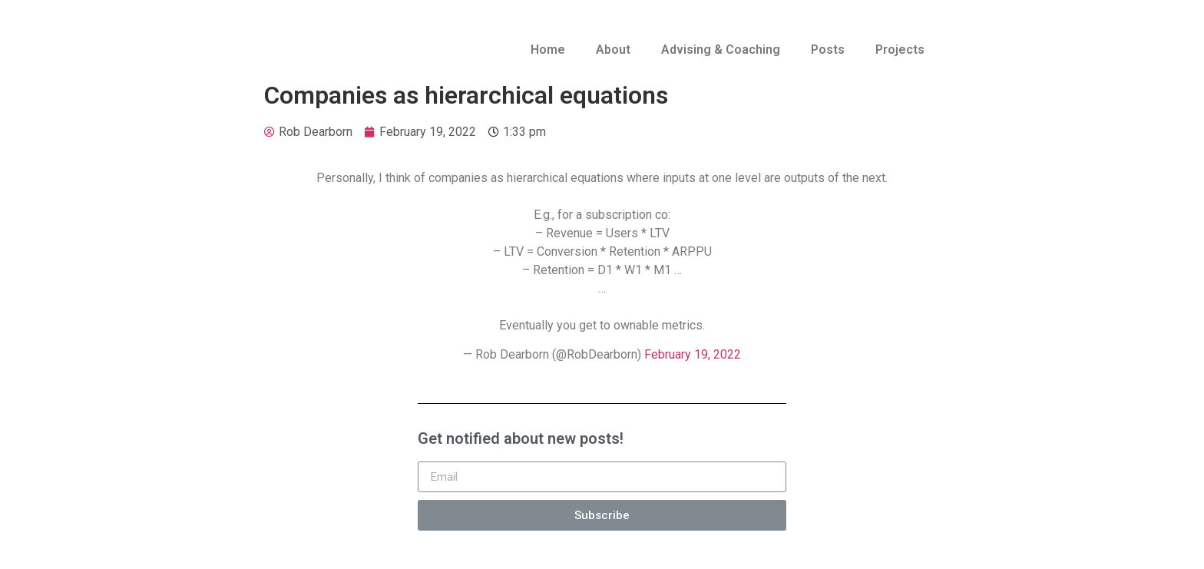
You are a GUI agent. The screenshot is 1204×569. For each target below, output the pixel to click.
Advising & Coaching (720, 49)
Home (548, 49)
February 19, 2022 (692, 354)
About (613, 49)
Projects (900, 49)
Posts (828, 49)
